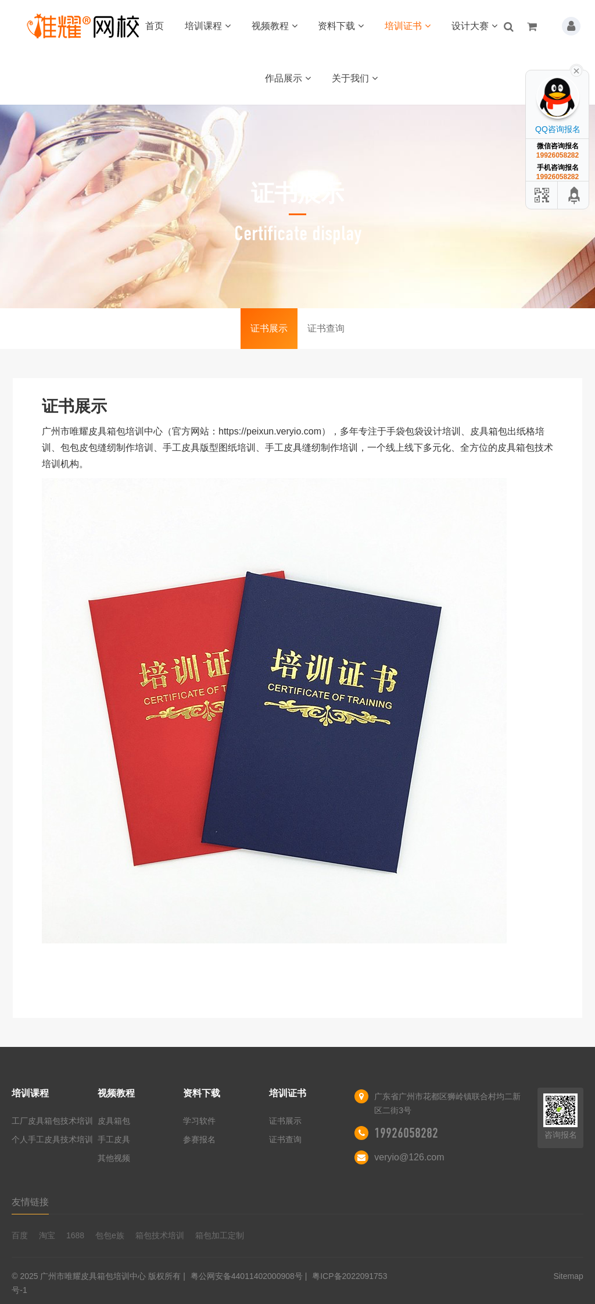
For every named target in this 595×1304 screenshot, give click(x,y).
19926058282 (406, 1133)
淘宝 (47, 1235)
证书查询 (326, 328)
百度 (20, 1235)
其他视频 (114, 1158)
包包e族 (109, 1235)
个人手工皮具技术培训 (52, 1139)
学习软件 (199, 1120)
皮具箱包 (114, 1120)
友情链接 (30, 1202)
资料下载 (341, 26)
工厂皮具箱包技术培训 (52, 1120)
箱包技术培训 (159, 1235)
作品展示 (288, 78)
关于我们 (355, 78)
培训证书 (408, 26)
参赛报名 (199, 1139)
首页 (154, 26)
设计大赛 (474, 26)
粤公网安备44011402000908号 (247, 1276)
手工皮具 (114, 1139)
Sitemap (568, 1276)
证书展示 (269, 328)
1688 (75, 1235)
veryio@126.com (409, 1157)
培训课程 (208, 26)
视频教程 (275, 26)
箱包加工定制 (219, 1235)
